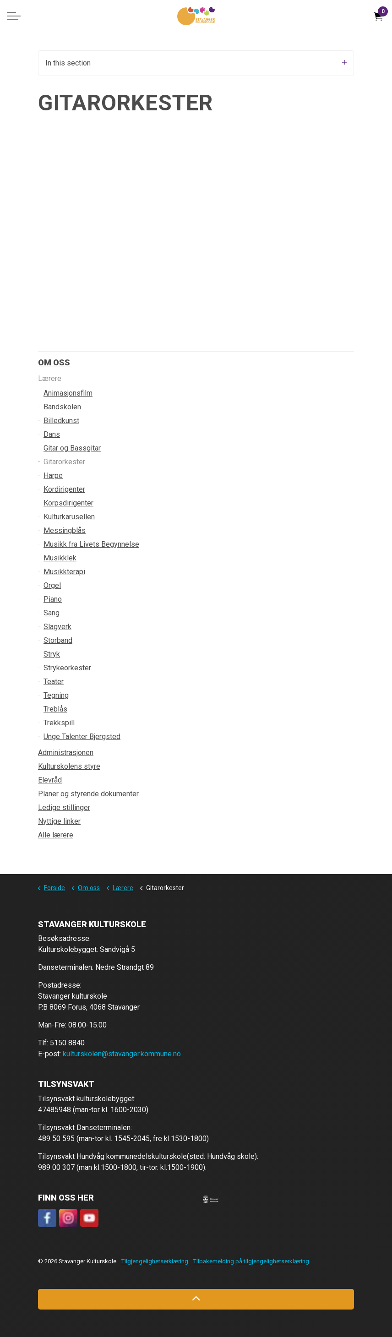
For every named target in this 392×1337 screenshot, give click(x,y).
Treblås (55, 709)
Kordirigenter (64, 489)
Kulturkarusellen (69, 516)
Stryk (52, 654)
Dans (52, 434)
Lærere (49, 378)
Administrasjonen (65, 752)
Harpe (53, 475)
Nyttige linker (59, 821)
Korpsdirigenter (68, 503)
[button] (210, 1199)
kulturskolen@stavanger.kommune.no (122, 1053)
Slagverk (57, 626)
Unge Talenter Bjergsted (82, 736)
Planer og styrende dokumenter (88, 793)
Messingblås (65, 530)
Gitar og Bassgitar (72, 448)
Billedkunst (61, 420)
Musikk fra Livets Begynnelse (91, 544)
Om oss (54, 362)
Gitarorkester (64, 461)
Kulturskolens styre (69, 766)
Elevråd (50, 780)
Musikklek (60, 558)
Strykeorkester (67, 667)
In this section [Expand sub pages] (196, 63)
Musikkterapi (64, 571)
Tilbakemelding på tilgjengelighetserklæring (251, 1261)
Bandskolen (62, 406)
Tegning (56, 695)
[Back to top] (196, 1299)
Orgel (52, 585)
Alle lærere (55, 835)
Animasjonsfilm (68, 393)
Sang (52, 613)
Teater (54, 681)
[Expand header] (13, 16)
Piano (53, 599)
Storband (58, 640)
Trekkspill (59, 722)
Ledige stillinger (64, 807)
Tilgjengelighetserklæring (154, 1261)
